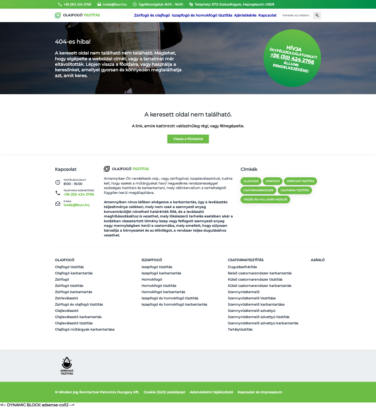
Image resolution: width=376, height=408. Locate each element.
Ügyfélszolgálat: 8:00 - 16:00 (158, 4)
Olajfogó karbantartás (74, 273)
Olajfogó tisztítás (69, 267)
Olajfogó (64, 260)
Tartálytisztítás (240, 329)
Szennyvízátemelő (243, 292)
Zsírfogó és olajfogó (156, 15)
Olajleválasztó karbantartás (78, 317)
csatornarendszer (258, 190)
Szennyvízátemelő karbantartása (256, 304)
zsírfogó (273, 181)
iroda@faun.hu (112, 4)
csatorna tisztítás (295, 190)
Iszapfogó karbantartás (161, 273)
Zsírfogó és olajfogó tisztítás (79, 304)
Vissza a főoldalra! (188, 139)
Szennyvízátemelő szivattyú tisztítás (258, 317)
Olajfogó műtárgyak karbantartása (84, 329)
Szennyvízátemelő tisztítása (252, 298)
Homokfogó (151, 279)
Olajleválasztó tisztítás (74, 323)
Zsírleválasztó (66, 298)
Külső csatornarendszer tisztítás (255, 279)
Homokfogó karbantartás (163, 292)
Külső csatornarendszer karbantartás (259, 286)
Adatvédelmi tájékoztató (211, 392)
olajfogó (250, 181)
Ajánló (318, 260)
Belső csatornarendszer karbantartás (260, 273)
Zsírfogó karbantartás (73, 292)
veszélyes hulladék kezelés (265, 199)
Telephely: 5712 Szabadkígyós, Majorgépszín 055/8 (231, 4)
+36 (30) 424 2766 (74, 4)
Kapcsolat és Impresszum (260, 392)
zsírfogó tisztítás (300, 181)
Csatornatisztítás (246, 260)
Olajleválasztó (66, 311)
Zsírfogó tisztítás (69, 286)
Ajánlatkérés (245, 15)
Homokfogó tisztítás (158, 286)
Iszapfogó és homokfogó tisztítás (203, 15)
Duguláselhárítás (242, 267)
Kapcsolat (267, 15)
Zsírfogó (62, 279)
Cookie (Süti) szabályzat (164, 392)
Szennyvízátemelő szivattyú (251, 311)
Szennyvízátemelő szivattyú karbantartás (263, 323)
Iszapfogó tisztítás (156, 267)
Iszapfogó (151, 260)
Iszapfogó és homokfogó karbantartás (174, 304)
